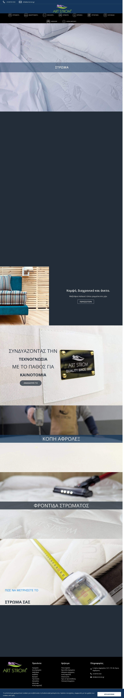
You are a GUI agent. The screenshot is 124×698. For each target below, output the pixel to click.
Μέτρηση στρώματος (67, 672)
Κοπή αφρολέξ (66, 674)
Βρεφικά (35, 677)
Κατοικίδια (35, 681)
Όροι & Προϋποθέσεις (68, 679)
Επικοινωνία (65, 677)
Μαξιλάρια (35, 672)
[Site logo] (62, 8)
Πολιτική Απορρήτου (67, 681)
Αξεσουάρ (35, 683)
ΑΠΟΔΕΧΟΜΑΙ (109, 694)
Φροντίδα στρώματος (68, 670)
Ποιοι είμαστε (65, 668)
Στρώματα (35, 668)
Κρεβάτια (35, 674)
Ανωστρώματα (36, 670)
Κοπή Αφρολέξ (37, 685)
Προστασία (35, 679)
